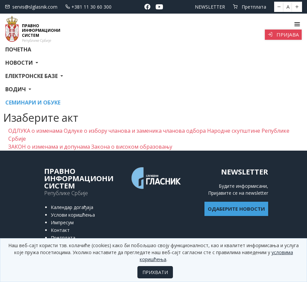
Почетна (18, 49)
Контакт (60, 230)
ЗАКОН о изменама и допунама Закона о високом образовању (90, 146)
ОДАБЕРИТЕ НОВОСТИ (236, 208)
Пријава (283, 34)
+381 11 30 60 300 (88, 7)
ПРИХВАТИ (155, 272)
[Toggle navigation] (297, 24)
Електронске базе (32, 76)
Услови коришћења (73, 215)
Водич (16, 89)
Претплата (249, 7)
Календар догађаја (72, 207)
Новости (19, 62)
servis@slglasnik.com (31, 7)
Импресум (62, 222)
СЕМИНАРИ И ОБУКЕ (32, 102)
